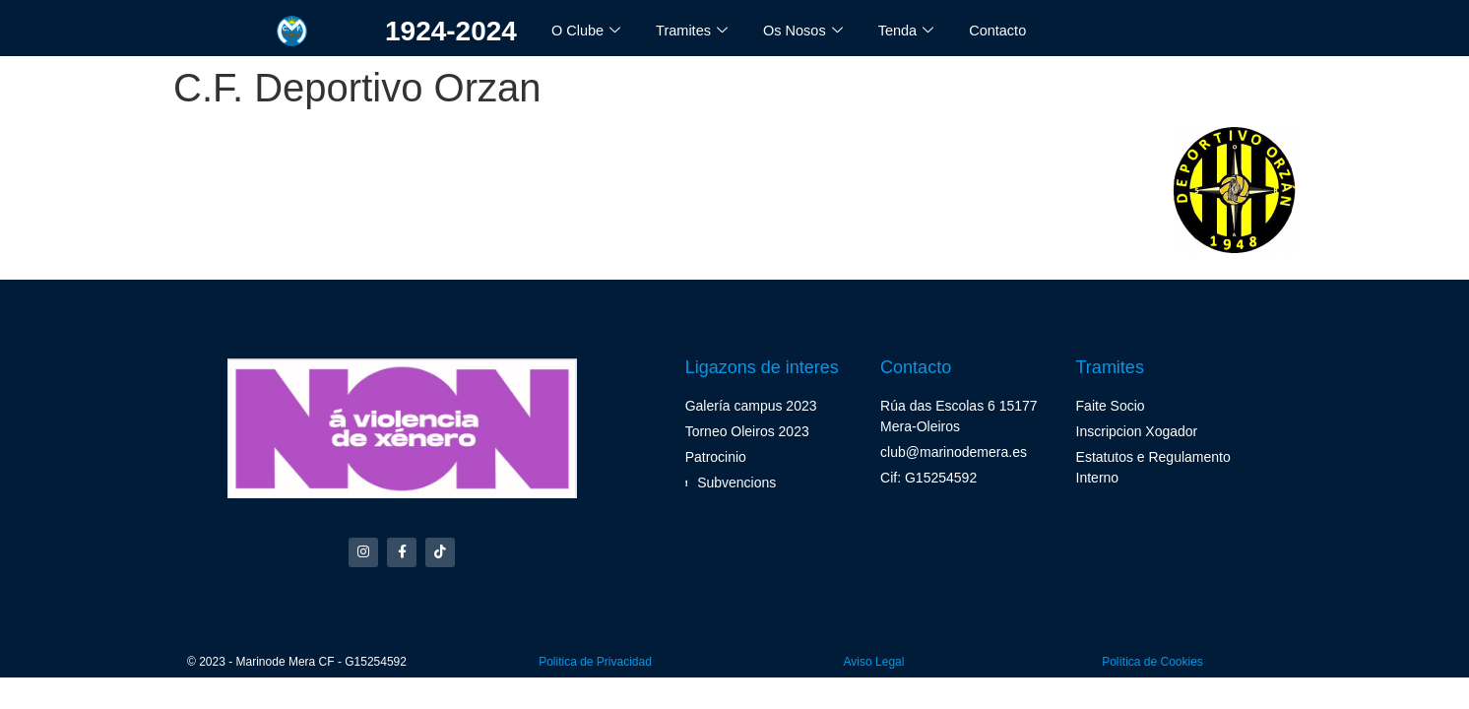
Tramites (695, 30)
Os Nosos (808, 30)
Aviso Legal (874, 665)
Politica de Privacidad (595, 665)
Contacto (1005, 30)
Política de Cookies (1152, 665)
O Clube (586, 30)
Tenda (912, 30)
